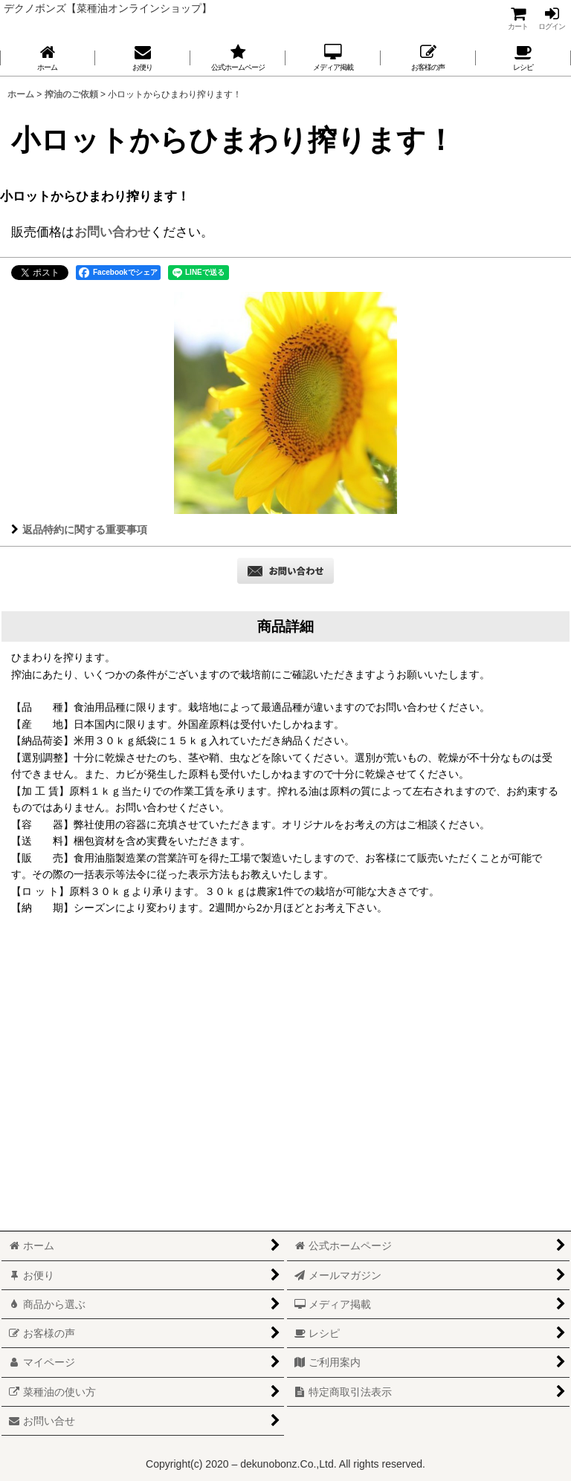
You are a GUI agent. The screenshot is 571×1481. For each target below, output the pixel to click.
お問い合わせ (112, 231)
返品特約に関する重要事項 (79, 530)
